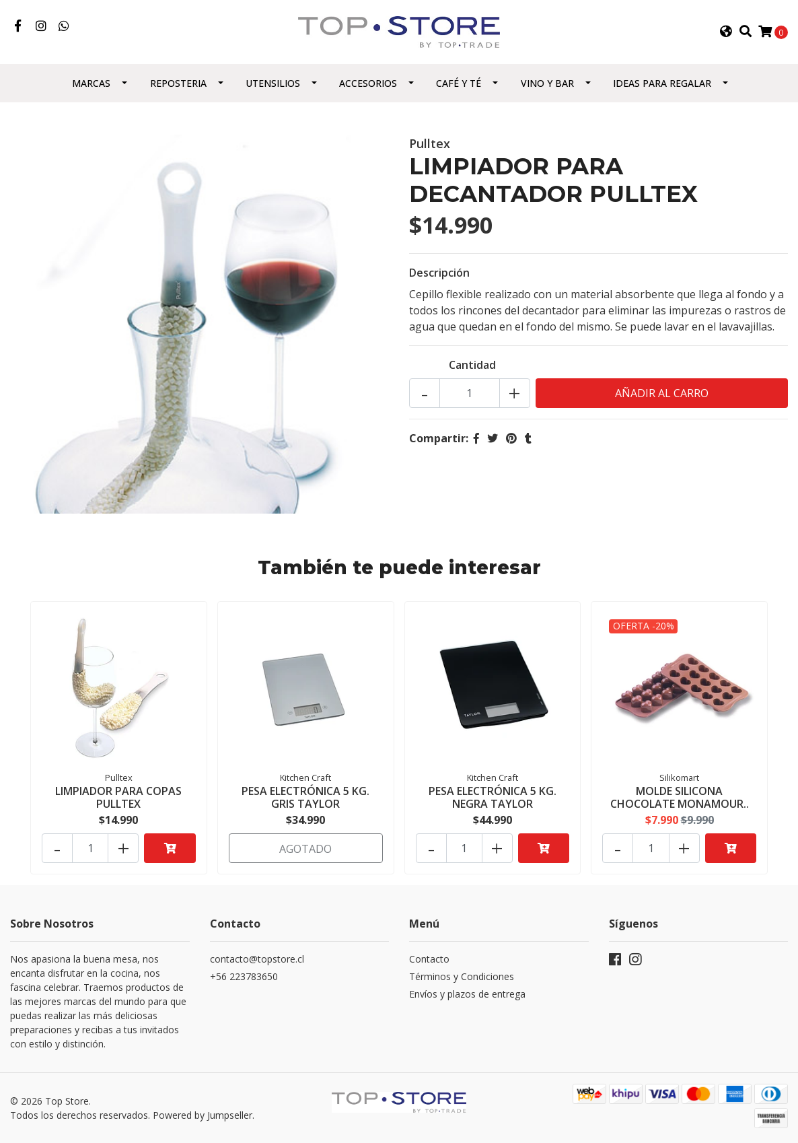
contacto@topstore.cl (257, 958)
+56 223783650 (244, 976)
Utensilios (273, 83)
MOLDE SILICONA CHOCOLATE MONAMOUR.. (679, 797)
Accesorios (368, 83)
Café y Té (458, 83)
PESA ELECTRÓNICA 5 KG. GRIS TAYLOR (305, 797)
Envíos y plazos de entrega (467, 994)
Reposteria (178, 83)
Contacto (429, 958)
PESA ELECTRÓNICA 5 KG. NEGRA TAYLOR (492, 797)
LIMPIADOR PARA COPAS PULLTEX (118, 797)
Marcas (91, 83)
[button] (726, 32)
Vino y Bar (547, 83)
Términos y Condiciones (461, 976)
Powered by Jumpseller (202, 1115)
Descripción (439, 272)
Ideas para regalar (662, 83)
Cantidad (472, 364)
